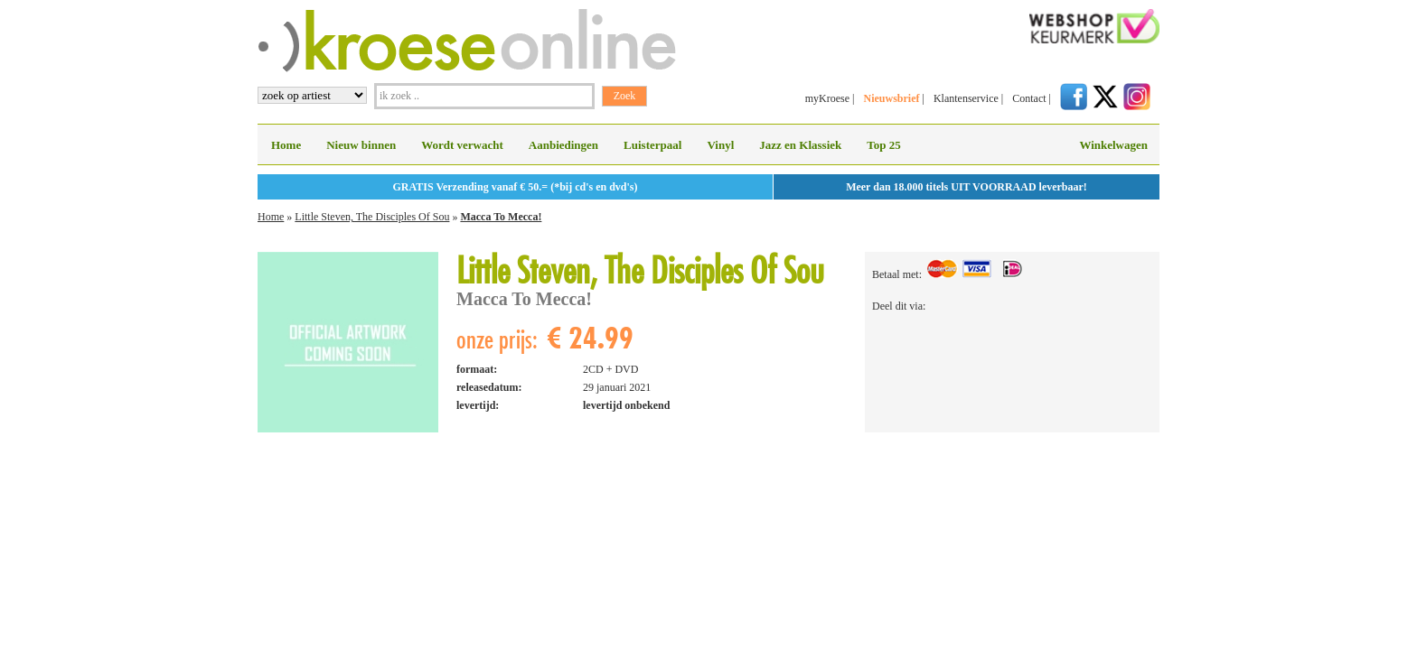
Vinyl (720, 145)
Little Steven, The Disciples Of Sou (372, 216)
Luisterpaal (652, 145)
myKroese (827, 98)
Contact (1029, 98)
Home (286, 145)
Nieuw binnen (361, 145)
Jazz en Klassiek (800, 145)
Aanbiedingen (563, 145)
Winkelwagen (1113, 145)
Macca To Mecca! (500, 216)
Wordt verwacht (462, 145)
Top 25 (883, 145)
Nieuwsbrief (891, 98)
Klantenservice (966, 98)
